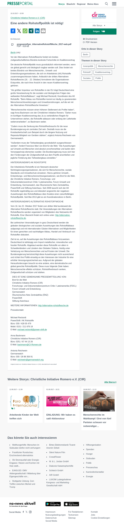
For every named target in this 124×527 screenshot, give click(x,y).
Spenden (90, 449)
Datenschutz (51, 518)
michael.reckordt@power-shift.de (32, 329)
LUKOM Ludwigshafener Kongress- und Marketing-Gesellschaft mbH (58, 482)
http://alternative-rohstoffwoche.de (53, 305)
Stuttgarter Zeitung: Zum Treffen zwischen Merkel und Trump (22, 484)
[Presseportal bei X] (26, 512)
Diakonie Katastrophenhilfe (61, 466)
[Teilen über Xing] (31, 30)
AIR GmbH (54, 475)
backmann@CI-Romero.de (29, 345)
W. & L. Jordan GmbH (59, 461)
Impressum (50, 512)
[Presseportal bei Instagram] (29, 512)
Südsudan (90, 458)
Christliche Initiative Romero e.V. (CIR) (28, 18)
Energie (89, 476)
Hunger (89, 454)
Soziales (87, 78)
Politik (98, 78)
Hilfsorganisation (93, 445)
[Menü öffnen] (114, 4)
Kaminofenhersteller (95, 472)
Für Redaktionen (75, 512)
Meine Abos (93, 4)
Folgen (99, 31)
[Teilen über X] (19, 30)
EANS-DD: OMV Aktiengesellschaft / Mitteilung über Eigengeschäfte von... (25, 473)
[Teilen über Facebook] (13, 30)
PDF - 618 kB (44, 45)
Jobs (93, 515)
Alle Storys (99, 25)
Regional (81, 4)
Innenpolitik (88, 66)
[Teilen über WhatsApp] (25, 30)
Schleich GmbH (56, 470)
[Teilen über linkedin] (37, 30)
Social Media (51, 521)
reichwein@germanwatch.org (30, 360)
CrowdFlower (55, 457)
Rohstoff (87, 72)
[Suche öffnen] (106, 4)
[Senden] (43, 30)
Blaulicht (71, 4)
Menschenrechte (105, 66)
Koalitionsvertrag (102, 72)
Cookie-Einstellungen (100, 518)
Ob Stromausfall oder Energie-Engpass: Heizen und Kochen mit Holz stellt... (24, 463)
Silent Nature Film (57, 452)
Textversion (73, 515)
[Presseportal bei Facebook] (22, 512)
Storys (61, 4)
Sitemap (72, 518)
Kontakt (94, 512)
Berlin (13, 52)
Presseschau (92, 467)
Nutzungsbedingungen (55, 515)
